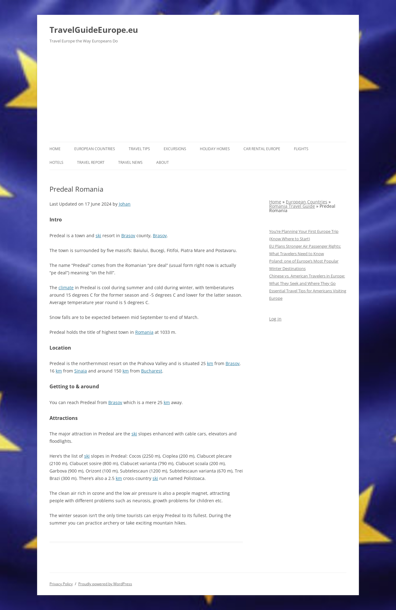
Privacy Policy (61, 583)
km (210, 363)
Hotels (56, 162)
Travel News (130, 162)
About (162, 162)
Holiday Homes (215, 148)
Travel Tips (139, 148)
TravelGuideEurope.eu (94, 29)
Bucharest (151, 371)
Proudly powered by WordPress (105, 583)
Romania (144, 332)
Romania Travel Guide (292, 206)
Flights (301, 148)
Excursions (175, 148)
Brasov (128, 235)
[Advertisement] (198, 95)
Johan (125, 204)
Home (55, 148)
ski (98, 235)
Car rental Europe (261, 148)
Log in (275, 319)
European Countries (94, 148)
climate (66, 287)
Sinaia (80, 371)
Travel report (91, 162)
